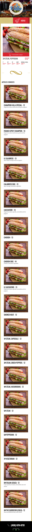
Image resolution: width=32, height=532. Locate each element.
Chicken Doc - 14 (10, 261)
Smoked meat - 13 (10, 314)
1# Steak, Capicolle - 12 (13, 338)
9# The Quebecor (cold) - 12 (15, 510)
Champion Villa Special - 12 (14, 105)
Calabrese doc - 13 (11, 184)
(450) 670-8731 (16, 525)
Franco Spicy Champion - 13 (15, 130)
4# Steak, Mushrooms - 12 (14, 386)
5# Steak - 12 (9, 410)
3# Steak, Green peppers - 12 (15, 362)
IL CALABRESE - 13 (10, 158)
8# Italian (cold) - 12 (12, 482)
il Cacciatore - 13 (11, 287)
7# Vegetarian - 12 (11, 458)
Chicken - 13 (8, 237)
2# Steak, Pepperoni (10, 58)
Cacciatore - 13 (10, 209)
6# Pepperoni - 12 (10, 434)
